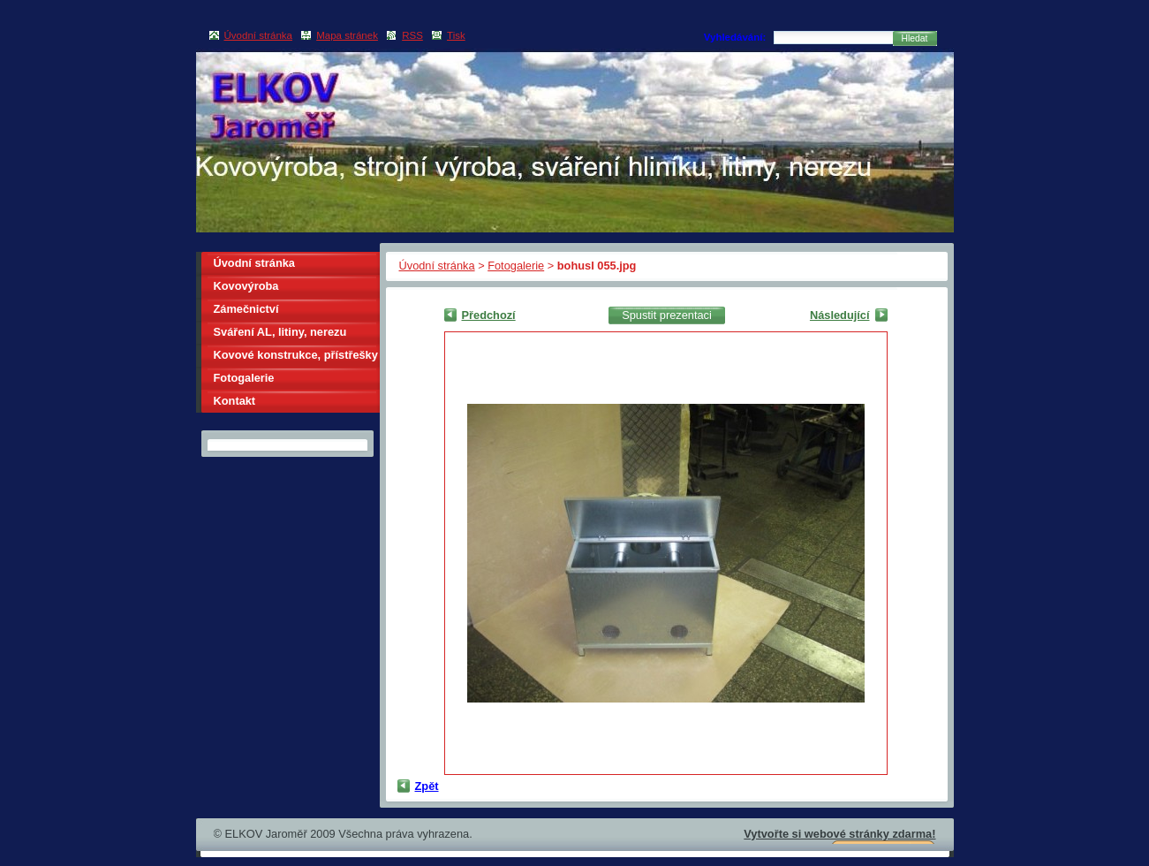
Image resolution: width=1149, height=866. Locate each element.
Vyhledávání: (735, 37)
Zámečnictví (246, 308)
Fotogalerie (516, 265)
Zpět (427, 786)
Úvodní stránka (437, 265)
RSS (412, 35)
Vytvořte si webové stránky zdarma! (839, 833)
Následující (840, 315)
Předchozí (489, 315)
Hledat (915, 38)
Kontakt (235, 400)
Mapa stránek (347, 35)
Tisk (456, 35)
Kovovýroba (246, 285)
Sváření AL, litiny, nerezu (280, 331)
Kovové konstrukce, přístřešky (296, 354)
